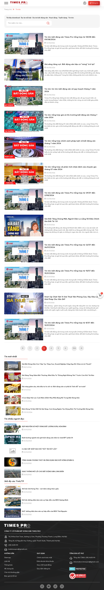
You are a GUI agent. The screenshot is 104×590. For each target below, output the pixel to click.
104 (74, 348)
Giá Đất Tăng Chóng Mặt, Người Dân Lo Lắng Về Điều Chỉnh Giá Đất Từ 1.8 (71, 220)
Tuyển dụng (62, 18)
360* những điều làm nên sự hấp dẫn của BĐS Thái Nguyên (44, 511)
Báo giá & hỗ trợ (10, 576)
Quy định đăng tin (43, 569)
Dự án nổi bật (26, 18)
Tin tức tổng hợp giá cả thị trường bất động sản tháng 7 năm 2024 (70, 116)
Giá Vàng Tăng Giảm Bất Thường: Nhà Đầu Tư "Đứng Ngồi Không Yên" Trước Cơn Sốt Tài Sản (58, 375)
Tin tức (71, 18)
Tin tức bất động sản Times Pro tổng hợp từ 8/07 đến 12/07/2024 (69, 324)
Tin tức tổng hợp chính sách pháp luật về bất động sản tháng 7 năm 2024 (69, 142)
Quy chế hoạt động (44, 565)
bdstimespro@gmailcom (17, 549)
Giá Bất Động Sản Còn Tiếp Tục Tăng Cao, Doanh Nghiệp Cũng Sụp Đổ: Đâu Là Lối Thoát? (56, 364)
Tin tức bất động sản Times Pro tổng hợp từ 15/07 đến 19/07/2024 (69, 272)
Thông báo (8, 565)
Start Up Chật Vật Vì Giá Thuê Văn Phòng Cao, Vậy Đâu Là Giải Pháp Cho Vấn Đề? (71, 298)
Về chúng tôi (9, 569)
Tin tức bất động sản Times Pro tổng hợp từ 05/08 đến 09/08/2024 (69, 38)
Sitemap (7, 557)
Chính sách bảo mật (44, 557)
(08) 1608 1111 (13, 545)
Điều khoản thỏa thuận (45, 561)
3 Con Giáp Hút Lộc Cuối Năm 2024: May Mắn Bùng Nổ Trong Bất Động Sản (51, 398)
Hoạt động (53, 18)
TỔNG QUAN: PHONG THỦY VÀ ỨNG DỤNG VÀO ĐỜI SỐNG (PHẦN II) (48, 460)
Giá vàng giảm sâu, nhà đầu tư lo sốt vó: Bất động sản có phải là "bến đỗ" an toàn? (53, 386)
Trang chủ (8, 9)
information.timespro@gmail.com (86, 562)
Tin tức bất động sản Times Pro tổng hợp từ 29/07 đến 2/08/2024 (69, 194)
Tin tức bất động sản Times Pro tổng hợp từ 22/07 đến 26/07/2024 (69, 246)
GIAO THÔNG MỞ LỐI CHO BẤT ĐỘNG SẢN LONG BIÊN (43, 471)
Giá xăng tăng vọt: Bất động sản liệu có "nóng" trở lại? (69, 64)
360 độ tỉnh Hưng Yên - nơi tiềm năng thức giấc (40, 489)
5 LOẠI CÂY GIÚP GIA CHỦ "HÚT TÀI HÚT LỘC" (39, 449)
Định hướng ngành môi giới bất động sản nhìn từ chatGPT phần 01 (47, 438)
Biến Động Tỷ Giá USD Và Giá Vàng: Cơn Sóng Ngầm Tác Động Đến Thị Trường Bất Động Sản (58, 409)
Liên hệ (7, 561)
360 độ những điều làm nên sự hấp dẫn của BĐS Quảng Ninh (45, 500)
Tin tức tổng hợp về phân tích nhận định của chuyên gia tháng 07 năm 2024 (70, 168)
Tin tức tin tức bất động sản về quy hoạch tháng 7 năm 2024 (70, 90)
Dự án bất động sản (40, 18)
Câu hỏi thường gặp (11, 572)
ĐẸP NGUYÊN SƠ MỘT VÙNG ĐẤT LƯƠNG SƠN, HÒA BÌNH (44, 426)
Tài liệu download (13, 18)
